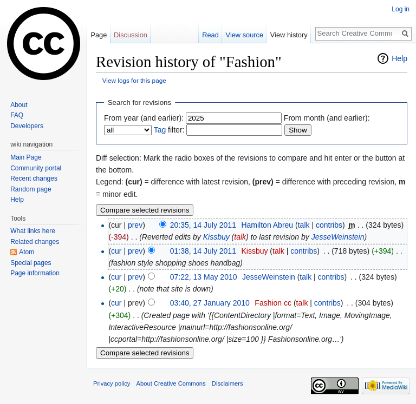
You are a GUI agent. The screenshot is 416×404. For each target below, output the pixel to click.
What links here (32, 231)
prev (135, 225)
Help (399, 58)
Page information (35, 273)
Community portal (35, 168)
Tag (160, 129)
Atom (26, 252)
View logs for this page (134, 80)
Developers (26, 126)
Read (210, 35)
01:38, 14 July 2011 (203, 251)
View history (289, 35)
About (18, 105)
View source (244, 35)
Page (98, 35)
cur (116, 251)
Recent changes (33, 178)
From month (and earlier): (327, 118)
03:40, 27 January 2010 (210, 303)
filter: (169, 129)
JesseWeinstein (338, 237)
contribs (329, 225)
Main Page (25, 157)
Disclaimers (227, 383)
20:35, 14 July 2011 (203, 225)
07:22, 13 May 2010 (203, 277)
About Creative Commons (171, 383)
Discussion (130, 35)
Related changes (34, 242)
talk (304, 225)
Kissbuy (216, 237)
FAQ (16, 115)
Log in (401, 9)
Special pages (30, 263)
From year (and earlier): (144, 118)
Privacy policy (111, 383)
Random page (30, 189)
